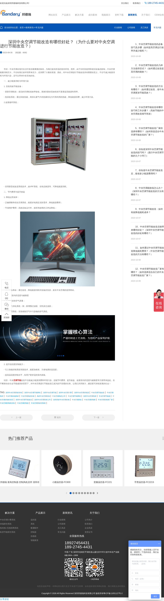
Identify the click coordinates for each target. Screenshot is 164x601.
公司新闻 (131, 27)
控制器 (33, 532)
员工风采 (144, 27)
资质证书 (88, 532)
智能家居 (34, 540)
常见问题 (39, 27)
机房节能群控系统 (7, 532)
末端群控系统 (5, 524)
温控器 (33, 520)
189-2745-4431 (154, 3)
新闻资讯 (132, 15)
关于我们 (145, 15)
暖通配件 (34, 528)
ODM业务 (159, 15)
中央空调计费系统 (7, 520)
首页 (22, 27)
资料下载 (119, 15)
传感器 (33, 536)
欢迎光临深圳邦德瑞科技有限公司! (14, 3)
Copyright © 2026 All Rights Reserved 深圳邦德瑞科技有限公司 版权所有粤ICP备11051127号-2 (81, 593)
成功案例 (92, 15)
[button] (71, 493)
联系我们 (136, 3)
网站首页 (53, 15)
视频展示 (106, 15)
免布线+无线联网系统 (9, 528)
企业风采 (88, 528)
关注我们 (125, 3)
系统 (32, 524)
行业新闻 (118, 27)
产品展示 (66, 15)
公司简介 (88, 520)
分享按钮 (4, 599)
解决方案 (79, 15)
